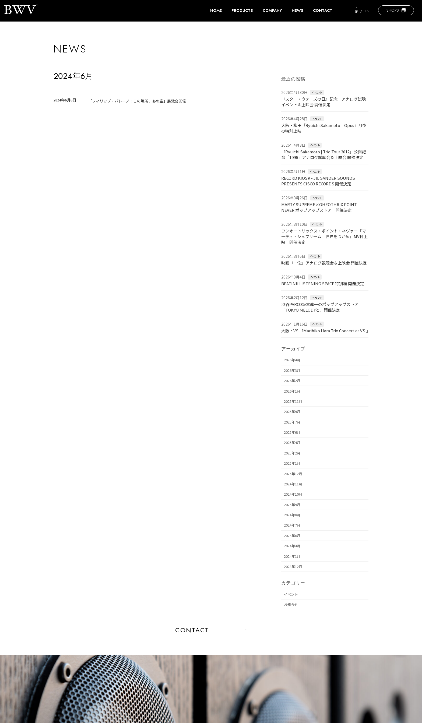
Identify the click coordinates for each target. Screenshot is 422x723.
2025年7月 (292, 422)
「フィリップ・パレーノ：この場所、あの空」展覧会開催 (137, 101)
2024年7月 (292, 525)
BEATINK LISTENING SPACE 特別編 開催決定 (322, 283)
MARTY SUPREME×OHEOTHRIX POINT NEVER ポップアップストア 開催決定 (319, 207)
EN (367, 10)
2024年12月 (293, 473)
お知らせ (291, 604)
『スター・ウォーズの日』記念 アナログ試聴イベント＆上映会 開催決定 (323, 101)
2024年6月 (292, 535)
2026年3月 (292, 370)
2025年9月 (292, 411)
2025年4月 (292, 442)
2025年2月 (292, 453)
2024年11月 (293, 483)
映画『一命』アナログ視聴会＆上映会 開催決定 (324, 263)
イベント (317, 92)
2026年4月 (292, 360)
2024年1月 (292, 556)
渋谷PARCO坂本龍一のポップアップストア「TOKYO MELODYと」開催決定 (319, 307)
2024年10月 (293, 494)
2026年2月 (292, 380)
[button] (396, 10)
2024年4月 (292, 545)
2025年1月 (292, 463)
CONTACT (192, 630)
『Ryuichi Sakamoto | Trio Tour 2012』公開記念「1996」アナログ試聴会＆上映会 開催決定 (323, 154)
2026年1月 (292, 391)
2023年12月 (293, 566)
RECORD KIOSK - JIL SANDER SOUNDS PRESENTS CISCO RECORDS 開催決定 (318, 180)
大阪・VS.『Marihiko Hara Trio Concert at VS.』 (325, 330)
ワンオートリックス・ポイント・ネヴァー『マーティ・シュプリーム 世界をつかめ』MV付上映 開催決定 (324, 236)
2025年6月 (292, 432)
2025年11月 (293, 401)
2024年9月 (292, 504)
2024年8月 (292, 514)
